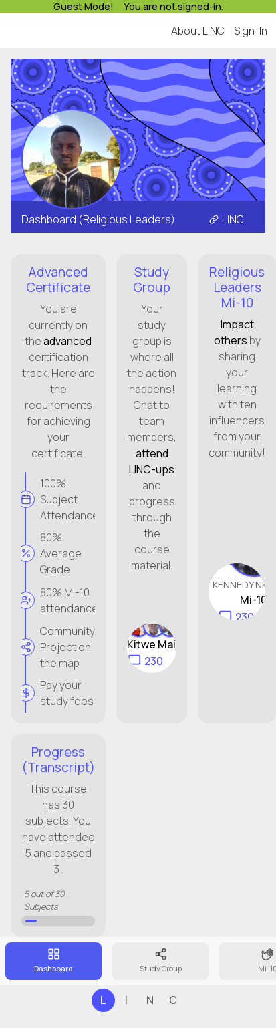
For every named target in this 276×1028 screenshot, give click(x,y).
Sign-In (250, 31)
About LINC (198, 31)
